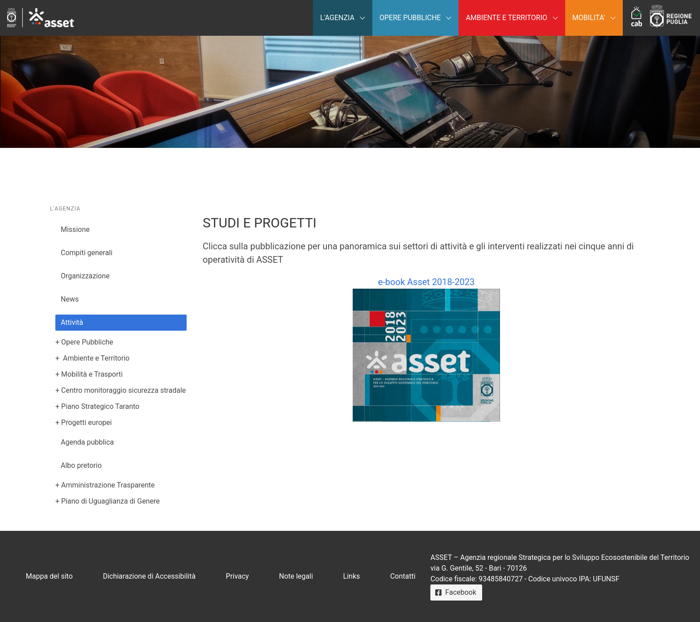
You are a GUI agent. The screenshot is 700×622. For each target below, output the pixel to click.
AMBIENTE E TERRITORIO (506, 17)
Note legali (296, 576)
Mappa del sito (49, 576)
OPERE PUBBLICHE (410, 17)
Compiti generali (86, 252)
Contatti (403, 576)
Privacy (237, 576)
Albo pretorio (81, 465)
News (70, 299)
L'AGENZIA (337, 17)
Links (351, 576)
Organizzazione (85, 276)
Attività (72, 322)
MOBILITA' (588, 17)
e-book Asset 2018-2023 (426, 349)
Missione (75, 229)
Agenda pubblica (87, 442)
